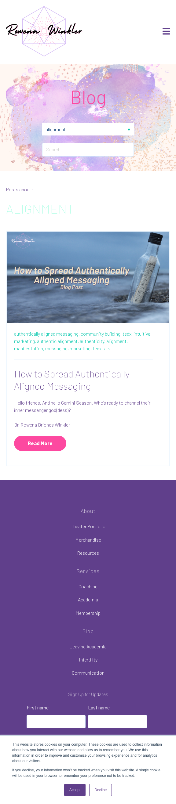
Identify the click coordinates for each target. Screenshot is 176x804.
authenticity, (92, 341)
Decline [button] (100, 790)
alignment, (117, 341)
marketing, (81, 348)
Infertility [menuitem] (88, 659)
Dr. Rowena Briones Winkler (42, 424)
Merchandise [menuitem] (88, 540)
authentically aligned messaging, (47, 334)
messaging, (57, 348)
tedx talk (101, 348)
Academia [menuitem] (88, 599)
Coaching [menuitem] (88, 586)
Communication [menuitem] (88, 673)
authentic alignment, (58, 341)
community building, (101, 334)
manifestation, (29, 348)
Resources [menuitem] (88, 553)
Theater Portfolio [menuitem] (88, 526)
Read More (40, 443)
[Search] (88, 149)
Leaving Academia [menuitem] (88, 646)
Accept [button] (75, 790)
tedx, (128, 334)
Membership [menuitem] (88, 613)
